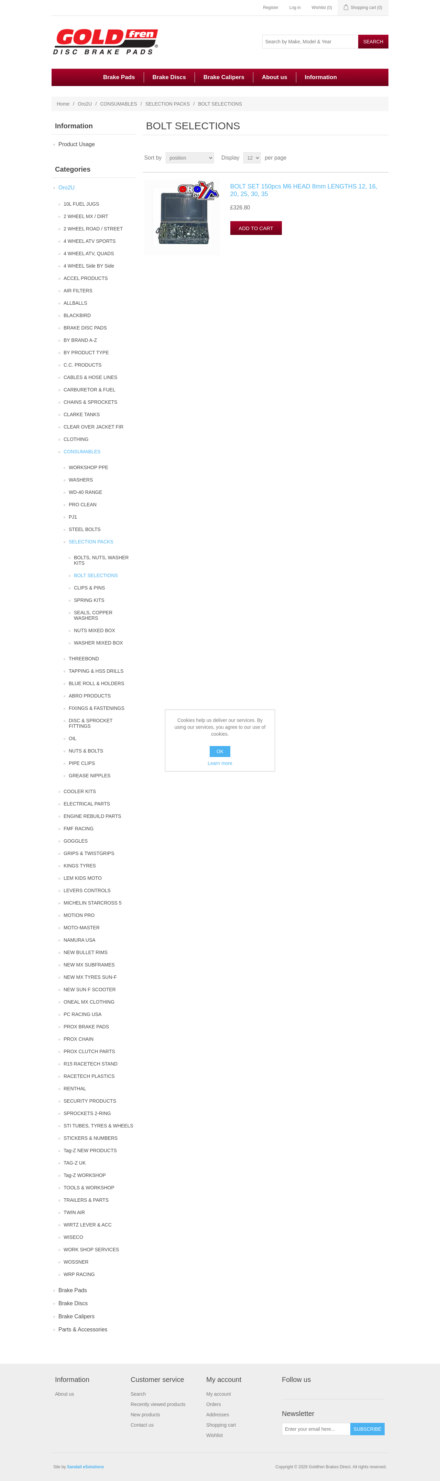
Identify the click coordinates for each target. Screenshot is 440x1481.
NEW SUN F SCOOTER (90, 989)
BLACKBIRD (77, 315)
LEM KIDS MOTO (83, 878)
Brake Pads (119, 77)
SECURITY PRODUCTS (90, 1101)
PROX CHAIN (79, 1039)
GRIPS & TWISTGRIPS (89, 853)
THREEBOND (84, 658)
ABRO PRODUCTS (90, 696)
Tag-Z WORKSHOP (85, 1175)
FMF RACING (79, 828)
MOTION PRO (79, 915)
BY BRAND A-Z (80, 340)
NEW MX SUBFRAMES (89, 964)
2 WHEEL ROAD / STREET (93, 228)
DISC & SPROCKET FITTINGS (90, 723)
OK (220, 751)
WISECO (73, 1237)
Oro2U (85, 104)
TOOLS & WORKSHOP (89, 1187)
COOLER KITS (80, 791)
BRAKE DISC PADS (85, 328)
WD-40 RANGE (85, 492)
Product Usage (76, 144)
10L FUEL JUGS (81, 204)
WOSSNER (76, 1262)
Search (138, 1394)
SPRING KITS (89, 600)
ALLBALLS (75, 303)
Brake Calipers (224, 77)
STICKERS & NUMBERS (91, 1138)
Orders (213, 1404)
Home (63, 104)
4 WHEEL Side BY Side (89, 266)
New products (145, 1414)
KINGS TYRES (80, 865)
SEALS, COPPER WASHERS (93, 615)
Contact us (142, 1425)
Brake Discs (169, 77)
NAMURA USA (80, 940)
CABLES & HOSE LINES (90, 377)
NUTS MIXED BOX (94, 630)
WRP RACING (79, 1274)
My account (218, 1394)
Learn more (220, 763)
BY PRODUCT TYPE (86, 352)
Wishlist (214, 1435)
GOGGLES (76, 841)
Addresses (217, 1414)
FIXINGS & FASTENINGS (96, 708)
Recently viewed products (158, 1404)
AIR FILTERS (78, 290)
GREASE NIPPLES (89, 775)
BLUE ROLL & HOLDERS (96, 683)
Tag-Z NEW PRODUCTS (90, 1150)
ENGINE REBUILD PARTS (92, 816)
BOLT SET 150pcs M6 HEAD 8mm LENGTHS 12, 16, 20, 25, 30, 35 (303, 190)
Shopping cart (221, 1425)
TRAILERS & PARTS (86, 1200)
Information (321, 77)
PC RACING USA (82, 1014)
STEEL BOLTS (85, 529)
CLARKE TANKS (82, 414)
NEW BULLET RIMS (86, 952)
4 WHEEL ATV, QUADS (89, 253)
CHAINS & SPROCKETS (90, 402)
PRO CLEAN (83, 504)
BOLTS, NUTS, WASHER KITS (101, 560)
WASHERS (81, 480)
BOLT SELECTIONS (96, 575)
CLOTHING (76, 439)
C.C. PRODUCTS (82, 365)
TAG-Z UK (75, 1163)
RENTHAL (75, 1088)
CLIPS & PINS (89, 588)
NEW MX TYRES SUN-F (90, 977)
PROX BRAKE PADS (86, 1026)
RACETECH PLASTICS (89, 1076)
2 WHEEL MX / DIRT (86, 216)
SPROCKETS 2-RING (87, 1113)
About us (274, 77)
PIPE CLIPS (82, 763)
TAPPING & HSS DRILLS (96, 671)
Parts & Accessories (82, 1329)
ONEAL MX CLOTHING (89, 1002)
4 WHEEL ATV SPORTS (90, 241)
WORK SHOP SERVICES (91, 1249)
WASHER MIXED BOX (98, 643)
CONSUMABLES (118, 104)
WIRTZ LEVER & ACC (88, 1225)
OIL (73, 738)
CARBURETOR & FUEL (90, 389)
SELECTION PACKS (167, 104)
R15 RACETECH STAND (91, 1064)
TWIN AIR (74, 1212)
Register (270, 7)
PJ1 (73, 517)
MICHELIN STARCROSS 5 (93, 903)
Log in (295, 7)
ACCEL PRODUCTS (86, 278)
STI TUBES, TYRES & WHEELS (98, 1125)
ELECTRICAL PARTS (87, 804)
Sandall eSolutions (85, 1466)
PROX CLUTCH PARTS (89, 1051)
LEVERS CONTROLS (87, 890)
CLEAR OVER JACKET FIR (93, 427)
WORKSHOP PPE (88, 467)
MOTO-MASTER (82, 927)
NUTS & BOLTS (86, 751)
